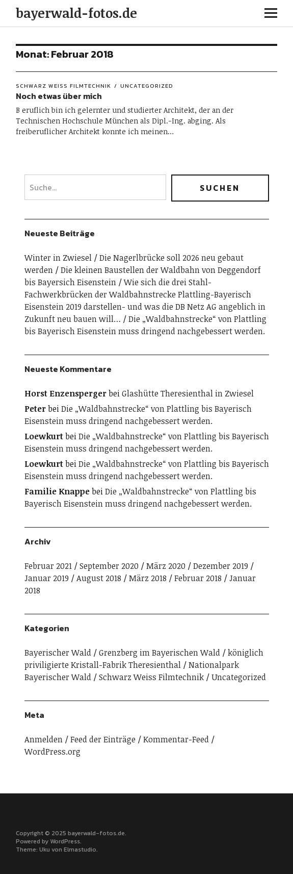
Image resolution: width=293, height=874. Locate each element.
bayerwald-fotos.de (76, 12)
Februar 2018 (198, 578)
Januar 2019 (46, 578)
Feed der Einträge (103, 739)
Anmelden (43, 739)
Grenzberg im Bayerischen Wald (159, 652)
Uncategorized (146, 86)
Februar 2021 (48, 565)
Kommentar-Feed (176, 739)
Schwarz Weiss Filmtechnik (63, 86)
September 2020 (109, 565)
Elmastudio (80, 849)
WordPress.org (52, 751)
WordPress (65, 841)
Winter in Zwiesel (58, 257)
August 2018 (98, 578)
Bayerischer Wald (57, 652)
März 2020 (165, 565)
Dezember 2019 (220, 565)
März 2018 (148, 578)
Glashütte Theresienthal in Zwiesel (188, 393)
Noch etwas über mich (59, 96)
